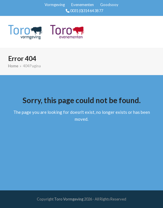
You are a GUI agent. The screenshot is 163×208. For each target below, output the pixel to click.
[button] (152, 31)
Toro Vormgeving (68, 199)
